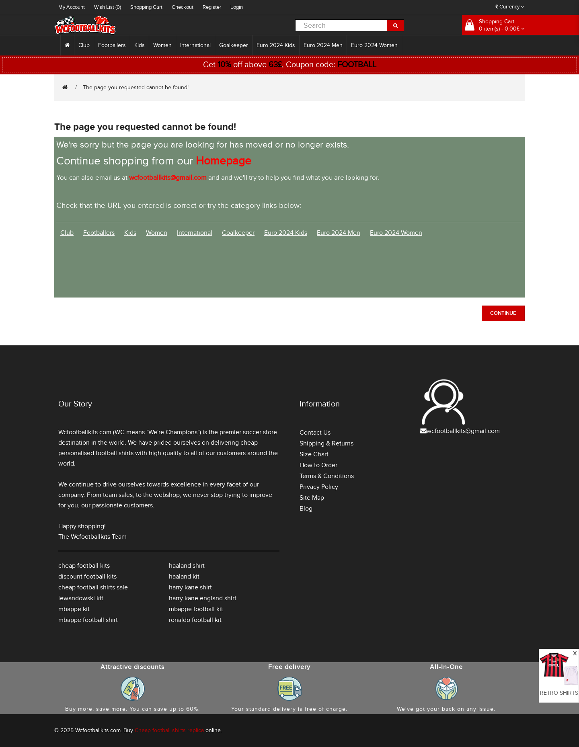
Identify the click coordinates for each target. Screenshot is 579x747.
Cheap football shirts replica (169, 730)
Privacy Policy (319, 487)
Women (162, 45)
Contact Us (315, 433)
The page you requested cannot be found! (136, 87)
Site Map (312, 498)
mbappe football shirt (88, 620)
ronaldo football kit (195, 620)
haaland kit (184, 577)
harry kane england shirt (202, 598)
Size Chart (314, 454)
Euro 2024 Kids (276, 45)
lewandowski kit (80, 598)
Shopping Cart (146, 7)
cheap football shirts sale (93, 587)
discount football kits (87, 577)
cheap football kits (84, 566)
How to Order (318, 465)
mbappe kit (74, 609)
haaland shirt (187, 566)
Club (84, 45)
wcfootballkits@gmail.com (463, 431)
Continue (503, 313)
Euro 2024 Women (374, 45)
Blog (306, 509)
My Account (71, 7)
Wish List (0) (107, 7)
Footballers (112, 45)
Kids (139, 45)
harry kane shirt (190, 587)
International (195, 45)
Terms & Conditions (327, 476)
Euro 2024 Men (323, 45)
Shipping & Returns (326, 443)
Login (236, 7)
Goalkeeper (233, 45)
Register (212, 7)
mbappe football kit (196, 609)
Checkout (182, 7)
